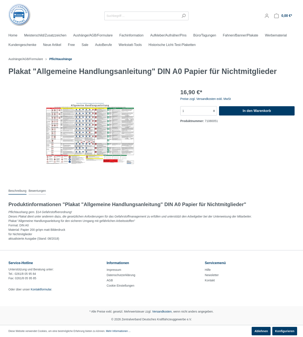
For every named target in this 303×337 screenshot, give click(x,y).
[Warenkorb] (283, 16)
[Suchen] (184, 16)
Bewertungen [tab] (37, 190)
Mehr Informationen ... (118, 331)
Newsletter (212, 275)
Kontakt (210, 280)
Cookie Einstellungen (120, 285)
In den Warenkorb (257, 111)
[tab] (17, 191)
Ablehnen (261, 331)
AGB (110, 280)
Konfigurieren (284, 331)
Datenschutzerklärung (121, 275)
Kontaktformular (41, 289)
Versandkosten (162, 311)
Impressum (114, 269)
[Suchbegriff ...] (141, 16)
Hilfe (208, 269)
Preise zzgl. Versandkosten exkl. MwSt (205, 99)
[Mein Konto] (267, 16)
